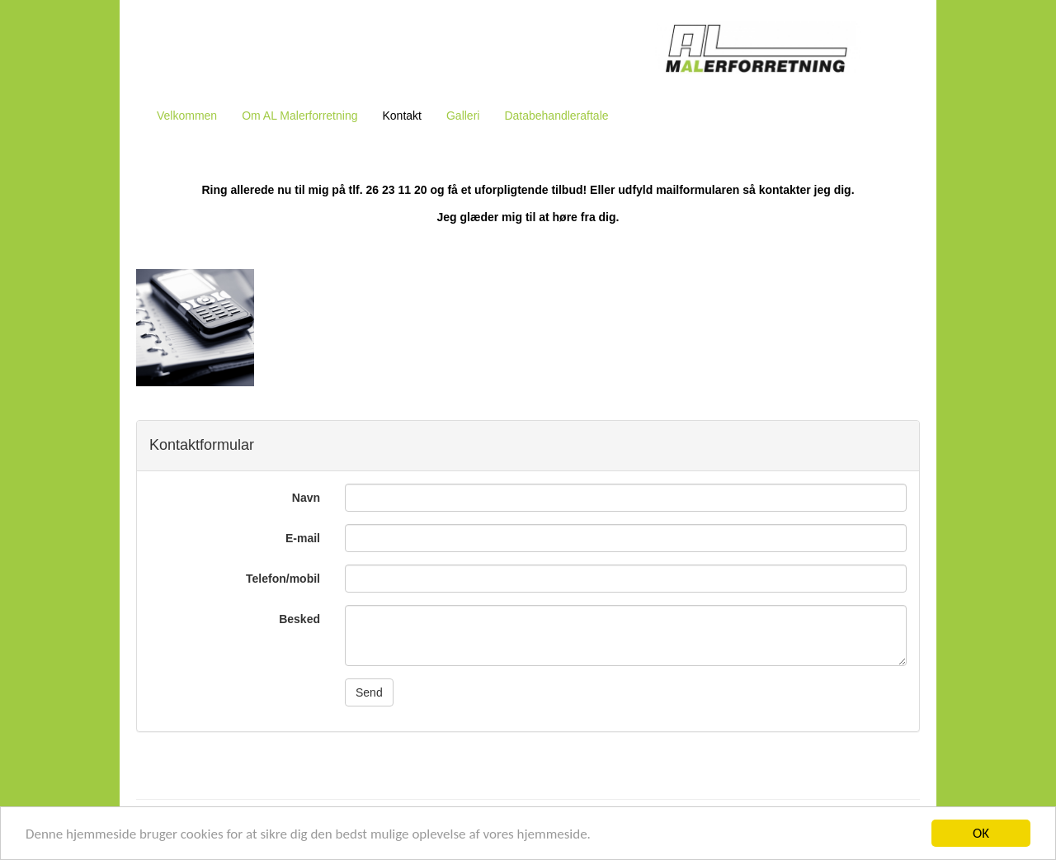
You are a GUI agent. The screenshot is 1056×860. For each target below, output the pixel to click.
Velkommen (187, 115)
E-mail (302, 538)
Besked (299, 619)
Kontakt (401, 115)
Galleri (462, 115)
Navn (306, 497)
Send (369, 692)
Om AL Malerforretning (299, 115)
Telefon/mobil (283, 578)
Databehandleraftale (556, 115)
